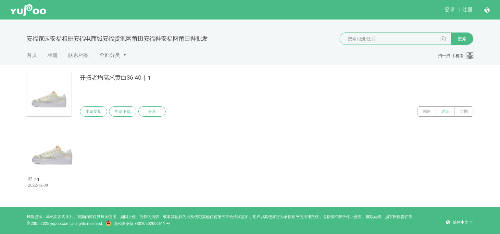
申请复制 (93, 111)
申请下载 (123, 111)
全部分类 (109, 55)
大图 (464, 111)
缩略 (427, 111)
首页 (32, 55)
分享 (152, 111)
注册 (467, 9)
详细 (445, 111)
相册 (52, 55)
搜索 (462, 38)
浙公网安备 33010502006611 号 (138, 223)
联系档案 (78, 55)
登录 (449, 9)
